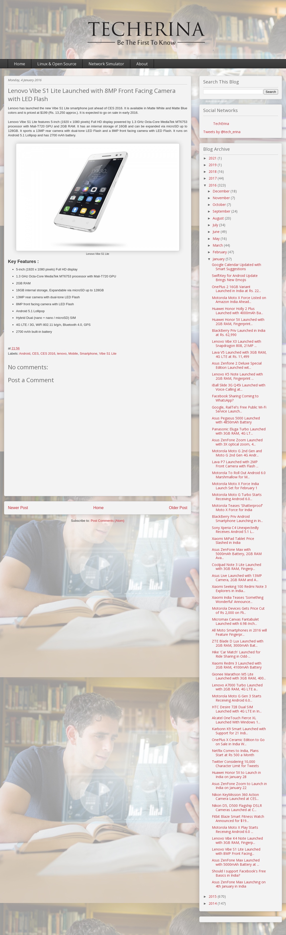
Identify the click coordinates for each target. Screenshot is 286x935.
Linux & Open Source (56, 64)
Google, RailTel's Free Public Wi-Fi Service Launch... (239, 409)
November (222, 197)
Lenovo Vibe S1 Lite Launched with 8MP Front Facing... (236, 851)
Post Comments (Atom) (107, 521)
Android (24, 353)
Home (19, 64)
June (217, 231)
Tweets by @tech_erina (221, 131)
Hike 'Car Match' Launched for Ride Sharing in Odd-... (236, 654)
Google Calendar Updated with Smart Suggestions (236, 266)
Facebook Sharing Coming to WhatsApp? (235, 398)
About (142, 64)
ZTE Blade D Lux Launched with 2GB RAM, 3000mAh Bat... (237, 643)
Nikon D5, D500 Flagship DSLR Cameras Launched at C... (237, 807)
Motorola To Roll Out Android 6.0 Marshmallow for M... (239, 474)
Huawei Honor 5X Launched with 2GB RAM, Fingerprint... (238, 321)
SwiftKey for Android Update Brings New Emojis (235, 277)
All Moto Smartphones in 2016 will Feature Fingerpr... (239, 632)
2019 (213, 164)
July (216, 225)
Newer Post (18, 508)
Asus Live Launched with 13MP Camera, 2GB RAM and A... (237, 577)
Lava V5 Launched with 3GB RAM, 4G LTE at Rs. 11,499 (239, 354)
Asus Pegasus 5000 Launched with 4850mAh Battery (236, 420)
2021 (213, 158)
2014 (213, 903)
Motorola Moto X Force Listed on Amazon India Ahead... (239, 299)
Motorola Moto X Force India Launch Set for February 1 (235, 485)
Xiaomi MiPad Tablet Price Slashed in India (233, 540)
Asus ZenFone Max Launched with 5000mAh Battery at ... (236, 862)
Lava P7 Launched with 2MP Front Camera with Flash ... (235, 463)
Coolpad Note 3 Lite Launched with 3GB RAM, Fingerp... (236, 566)
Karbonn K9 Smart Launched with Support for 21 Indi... (239, 730)
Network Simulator (106, 64)
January (219, 259)
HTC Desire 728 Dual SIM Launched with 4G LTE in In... (237, 709)
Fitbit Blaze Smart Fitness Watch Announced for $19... (238, 818)
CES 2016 (48, 353)
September (222, 211)
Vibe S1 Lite (107, 353)
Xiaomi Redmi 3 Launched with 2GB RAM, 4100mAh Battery (237, 665)
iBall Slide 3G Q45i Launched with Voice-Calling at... (238, 387)
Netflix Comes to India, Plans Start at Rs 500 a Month (235, 752)
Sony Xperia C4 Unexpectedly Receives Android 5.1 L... (235, 529)
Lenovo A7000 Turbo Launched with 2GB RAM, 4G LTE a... (237, 687)
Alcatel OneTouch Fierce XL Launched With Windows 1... (236, 719)
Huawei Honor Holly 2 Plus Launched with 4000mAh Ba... (237, 310)
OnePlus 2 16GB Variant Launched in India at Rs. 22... (236, 288)
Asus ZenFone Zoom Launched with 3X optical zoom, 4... (237, 442)
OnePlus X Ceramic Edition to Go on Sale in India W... (238, 741)
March (218, 245)
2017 (213, 178)
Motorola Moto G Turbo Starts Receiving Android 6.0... (237, 496)
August (219, 218)
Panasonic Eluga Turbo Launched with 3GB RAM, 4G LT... (239, 431)
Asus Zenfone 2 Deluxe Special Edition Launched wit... (237, 365)
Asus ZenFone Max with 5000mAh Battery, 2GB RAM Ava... (237, 553)
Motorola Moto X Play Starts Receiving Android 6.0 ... (235, 829)
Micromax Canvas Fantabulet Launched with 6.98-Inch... (235, 621)
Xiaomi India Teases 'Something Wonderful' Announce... (237, 599)
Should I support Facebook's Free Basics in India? (239, 873)
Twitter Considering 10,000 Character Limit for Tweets (235, 763)
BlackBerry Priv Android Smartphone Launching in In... (237, 518)
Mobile (73, 353)
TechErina (221, 123)
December (222, 191)
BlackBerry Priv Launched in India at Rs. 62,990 (238, 332)
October (220, 204)
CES (35, 353)
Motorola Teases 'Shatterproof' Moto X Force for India (237, 507)
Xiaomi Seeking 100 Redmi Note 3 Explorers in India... (239, 588)
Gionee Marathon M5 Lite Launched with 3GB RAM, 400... (239, 676)
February (220, 252)
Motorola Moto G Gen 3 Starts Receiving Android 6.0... (236, 698)
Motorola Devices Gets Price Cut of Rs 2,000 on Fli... (238, 610)
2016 (213, 185)
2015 (213, 896)
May (217, 238)
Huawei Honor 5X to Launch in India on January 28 (236, 774)
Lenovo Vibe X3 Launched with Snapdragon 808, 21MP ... (236, 343)
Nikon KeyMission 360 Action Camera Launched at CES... (235, 796)
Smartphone (88, 353)
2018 (213, 171)
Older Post (178, 508)
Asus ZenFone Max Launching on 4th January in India (239, 884)
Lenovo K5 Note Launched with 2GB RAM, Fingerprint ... (237, 376)
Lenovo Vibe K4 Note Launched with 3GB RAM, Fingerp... (237, 840)
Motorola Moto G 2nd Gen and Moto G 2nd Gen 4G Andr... (237, 453)
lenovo (61, 353)
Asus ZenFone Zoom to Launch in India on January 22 (239, 785)
